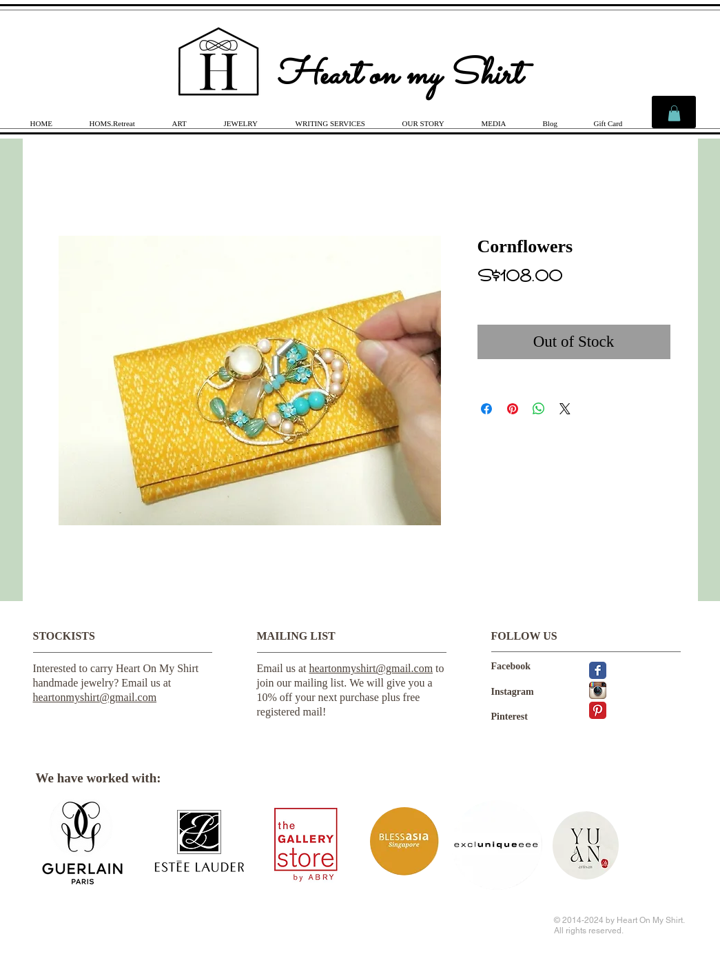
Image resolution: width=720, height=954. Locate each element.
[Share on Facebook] (486, 408)
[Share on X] (565, 408)
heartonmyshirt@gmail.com (95, 697)
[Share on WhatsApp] (539, 408)
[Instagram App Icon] (597, 690)
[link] (674, 113)
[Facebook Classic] (597, 670)
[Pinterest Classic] (597, 710)
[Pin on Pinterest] (512, 408)
